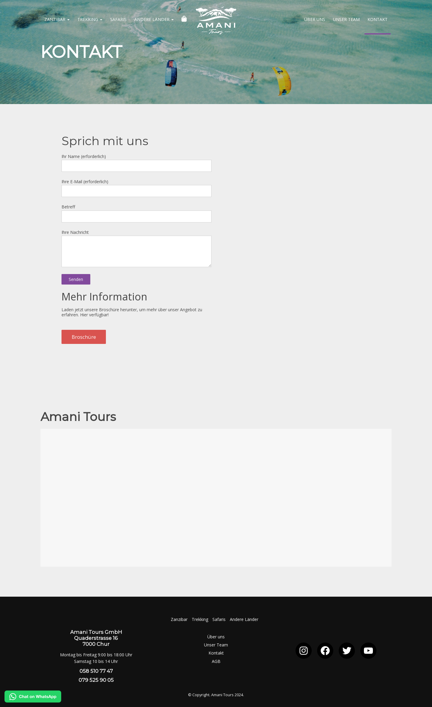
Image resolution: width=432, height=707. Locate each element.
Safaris (118, 19)
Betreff (137, 212)
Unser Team (346, 19)
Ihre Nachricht (137, 242)
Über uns (314, 19)
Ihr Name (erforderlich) (137, 162)
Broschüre (84, 336)
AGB (216, 661)
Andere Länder (154, 19)
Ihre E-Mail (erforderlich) (137, 187)
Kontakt (378, 19)
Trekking (89, 19)
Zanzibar (57, 19)
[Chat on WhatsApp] (32, 701)
